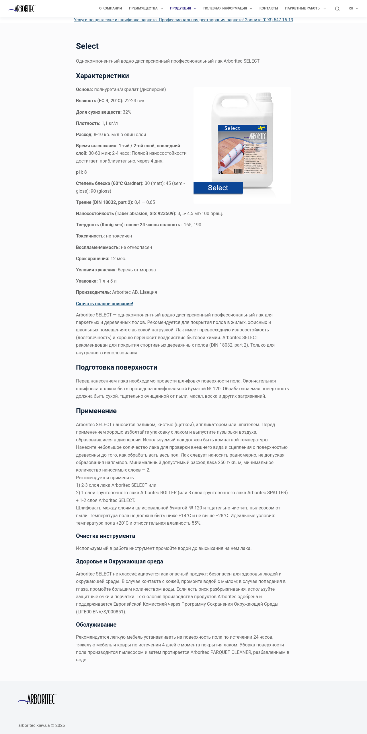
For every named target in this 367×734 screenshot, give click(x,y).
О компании (110, 8)
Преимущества (147, 8)
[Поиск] (337, 9)
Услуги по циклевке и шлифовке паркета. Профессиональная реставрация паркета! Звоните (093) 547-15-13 (183, 19)
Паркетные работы (306, 8)
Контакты (268, 8)
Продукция (184, 8)
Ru (353, 8)
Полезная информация (229, 8)
